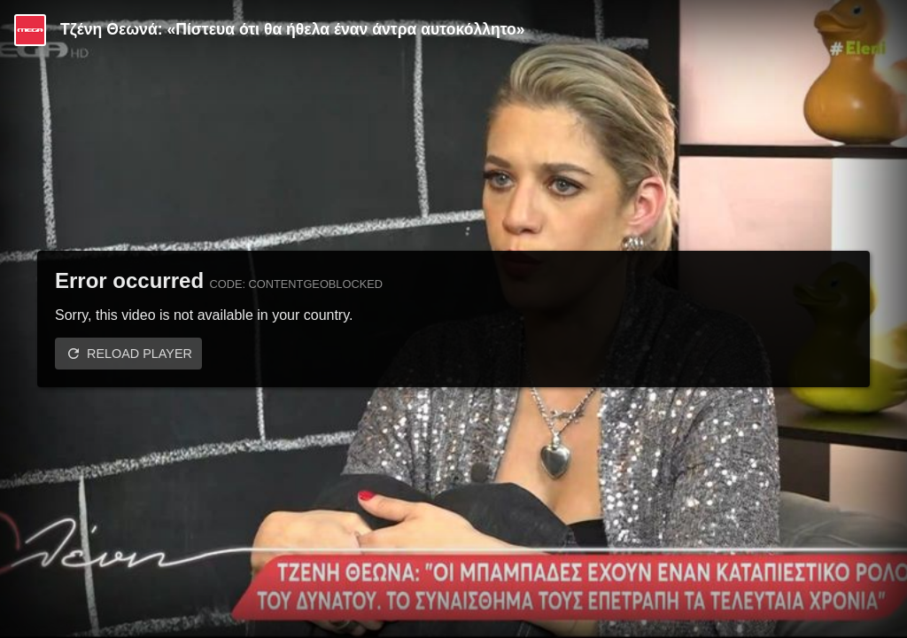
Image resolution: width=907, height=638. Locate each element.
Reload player (139, 353)
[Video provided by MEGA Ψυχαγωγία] (30, 30)
